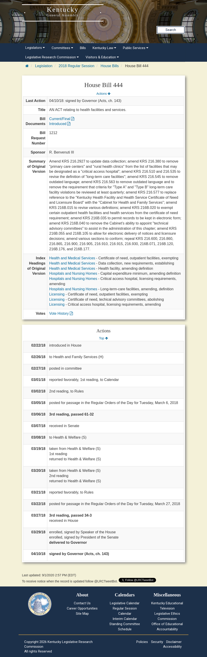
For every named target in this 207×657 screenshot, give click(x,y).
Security (157, 642)
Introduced (59, 124)
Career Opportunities (82, 608)
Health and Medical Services (72, 258)
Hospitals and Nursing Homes (73, 273)
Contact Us (82, 603)
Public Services (135, 48)
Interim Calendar (125, 619)
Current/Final (61, 119)
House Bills (110, 66)
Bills (83, 48)
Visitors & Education (102, 57)
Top (103, 338)
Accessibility (172, 647)
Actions (103, 93)
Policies (142, 642)
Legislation (44, 66)
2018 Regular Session (76, 66)
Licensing (57, 294)
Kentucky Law (104, 48)
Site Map (82, 614)
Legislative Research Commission (52, 57)
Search (171, 30)
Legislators (35, 48)
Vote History (61, 313)
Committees (62, 48)
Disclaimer (174, 642)
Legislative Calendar (125, 603)
